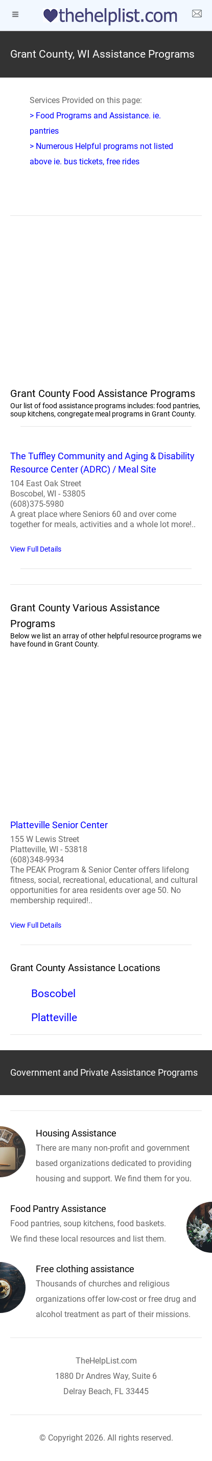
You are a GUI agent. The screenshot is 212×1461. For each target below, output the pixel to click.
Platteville (54, 1017)
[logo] (106, 17)
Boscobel (53, 993)
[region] (106, 307)
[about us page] (196, 15)
